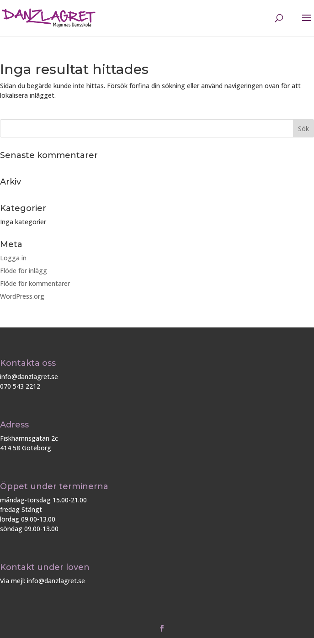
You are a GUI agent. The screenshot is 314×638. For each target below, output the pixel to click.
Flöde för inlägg (23, 270)
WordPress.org (22, 296)
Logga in (13, 257)
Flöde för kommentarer (35, 283)
